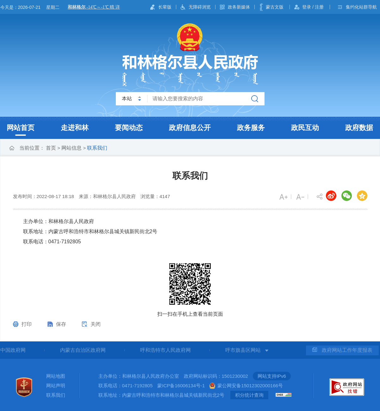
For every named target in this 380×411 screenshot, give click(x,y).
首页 (51, 148)
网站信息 (71, 148)
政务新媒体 (239, 6)
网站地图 (55, 376)
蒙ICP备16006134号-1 (181, 385)
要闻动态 (129, 128)
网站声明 (55, 385)
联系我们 (97, 148)
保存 (61, 324)
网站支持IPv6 (272, 376)
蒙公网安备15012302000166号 (250, 385)
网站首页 (20, 128)
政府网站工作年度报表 (342, 350)
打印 (27, 324)
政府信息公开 (190, 128)
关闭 (95, 324)
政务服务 (251, 128)
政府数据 (359, 128)
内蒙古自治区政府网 (83, 350)
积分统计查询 (249, 395)
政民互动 (305, 128)
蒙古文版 (274, 6)
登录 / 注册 (313, 6)
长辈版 (164, 6)
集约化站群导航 (361, 6)
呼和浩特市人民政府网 (165, 350)
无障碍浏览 (200, 6)
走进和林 (75, 128)
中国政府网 (13, 350)
